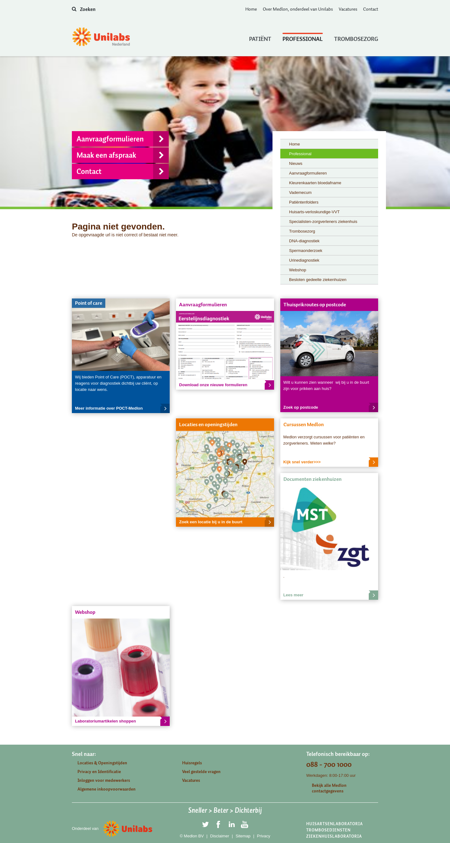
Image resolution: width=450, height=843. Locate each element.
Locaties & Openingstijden (102, 763)
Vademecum (300, 192)
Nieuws (295, 163)
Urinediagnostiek (304, 260)
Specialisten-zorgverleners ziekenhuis (323, 221)
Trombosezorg (356, 37)
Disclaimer (219, 836)
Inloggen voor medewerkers (104, 780)
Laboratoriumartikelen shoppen (122, 721)
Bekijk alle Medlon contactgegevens (329, 788)
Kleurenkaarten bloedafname (315, 182)
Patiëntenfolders (303, 202)
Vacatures (348, 9)
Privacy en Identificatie (99, 771)
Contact (370, 9)
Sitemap (243, 836)
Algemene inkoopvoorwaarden (107, 789)
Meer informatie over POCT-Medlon (122, 408)
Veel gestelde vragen (201, 771)
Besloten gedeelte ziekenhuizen (318, 279)
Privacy (263, 836)
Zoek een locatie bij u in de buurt (226, 522)
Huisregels (192, 763)
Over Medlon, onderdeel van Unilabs (298, 9)
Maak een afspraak (123, 155)
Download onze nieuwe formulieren (226, 385)
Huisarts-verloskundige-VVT (314, 212)
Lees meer (330, 595)
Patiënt (260, 37)
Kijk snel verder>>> (330, 462)
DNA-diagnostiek (304, 241)
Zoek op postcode (330, 407)
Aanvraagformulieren (123, 139)
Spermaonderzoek (305, 250)
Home (251, 9)
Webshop (297, 270)
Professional (302, 37)
